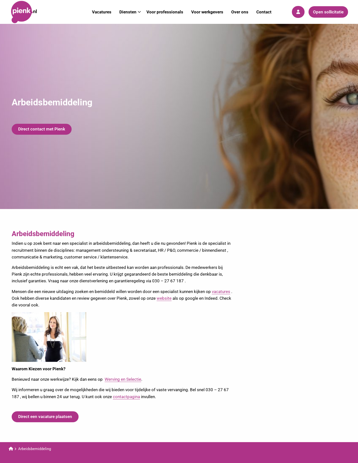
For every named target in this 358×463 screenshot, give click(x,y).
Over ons (239, 11)
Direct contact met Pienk (41, 128)
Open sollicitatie (328, 11)
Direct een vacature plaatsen (45, 416)
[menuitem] (101, 12)
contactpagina (126, 396)
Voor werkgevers (207, 11)
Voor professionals (164, 11)
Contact (263, 11)
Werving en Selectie (123, 379)
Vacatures (101, 11)
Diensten (130, 11)
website (164, 298)
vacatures (221, 291)
